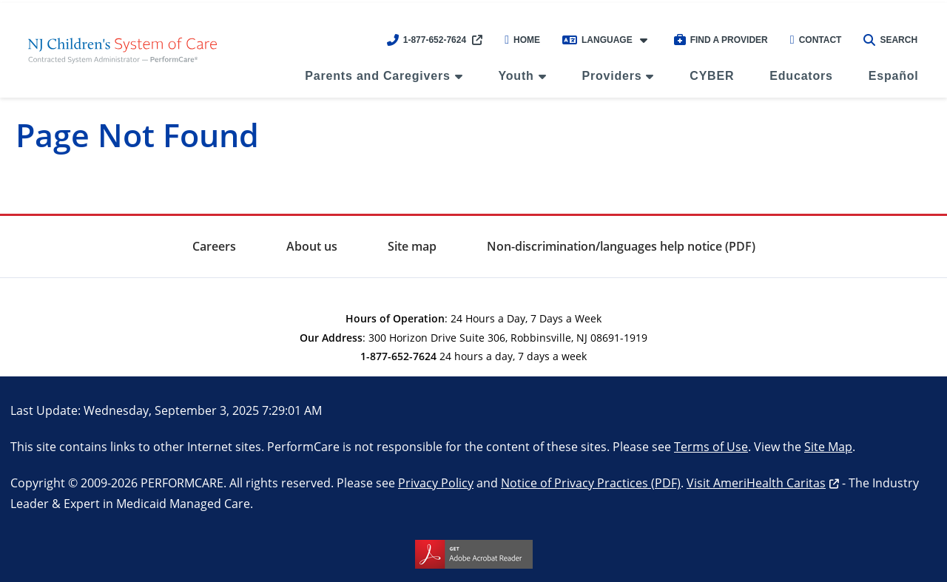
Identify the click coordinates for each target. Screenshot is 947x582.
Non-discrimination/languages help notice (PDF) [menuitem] (621, 246)
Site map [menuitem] (412, 246)
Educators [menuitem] (800, 76)
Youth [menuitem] (516, 76)
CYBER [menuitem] (712, 76)
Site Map (828, 446)
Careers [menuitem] (214, 246)
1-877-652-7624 (426, 40)
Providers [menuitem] (611, 76)
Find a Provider (721, 40)
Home (522, 40)
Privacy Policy (436, 482)
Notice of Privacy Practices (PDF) (591, 482)
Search (890, 40)
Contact (816, 40)
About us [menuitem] (311, 246)
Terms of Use (711, 446)
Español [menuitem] (894, 76)
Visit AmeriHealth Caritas (756, 482)
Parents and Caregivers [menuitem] (377, 76)
